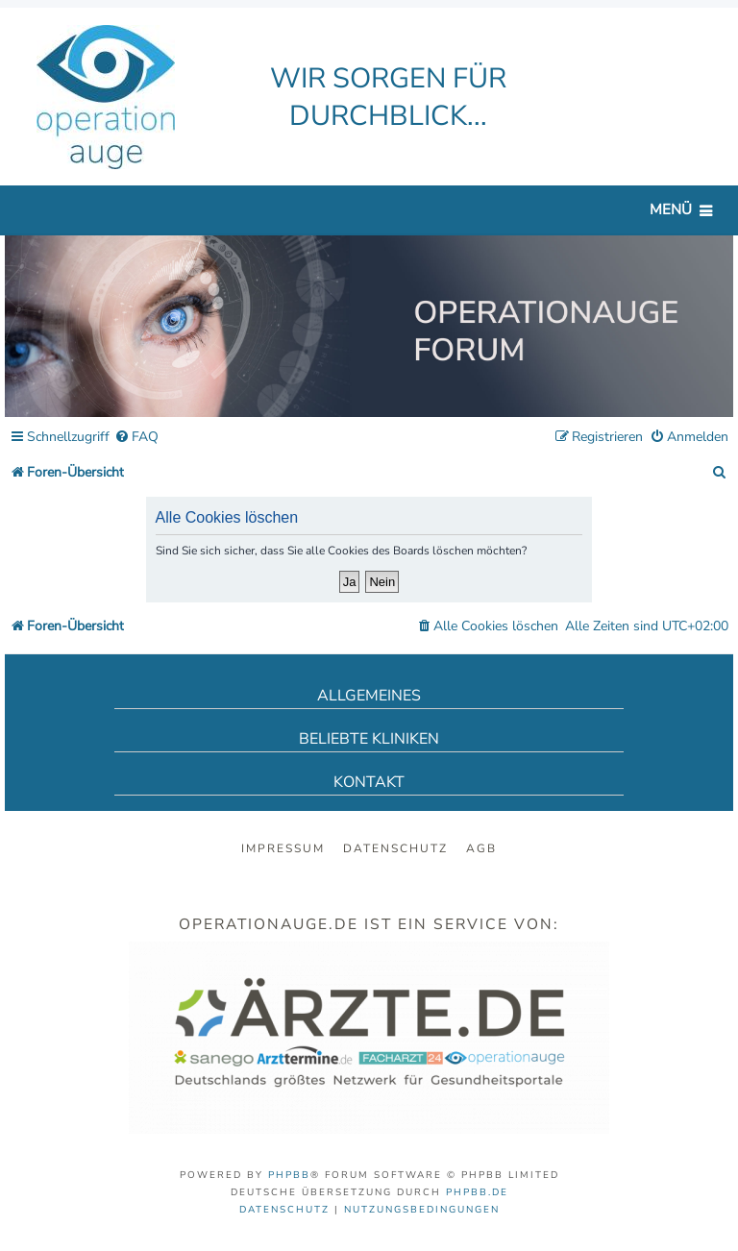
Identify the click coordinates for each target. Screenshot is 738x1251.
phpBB (289, 1175)
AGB (481, 848)
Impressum (283, 848)
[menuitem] (136, 438)
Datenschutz (395, 848)
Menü (671, 209)
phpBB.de (477, 1192)
